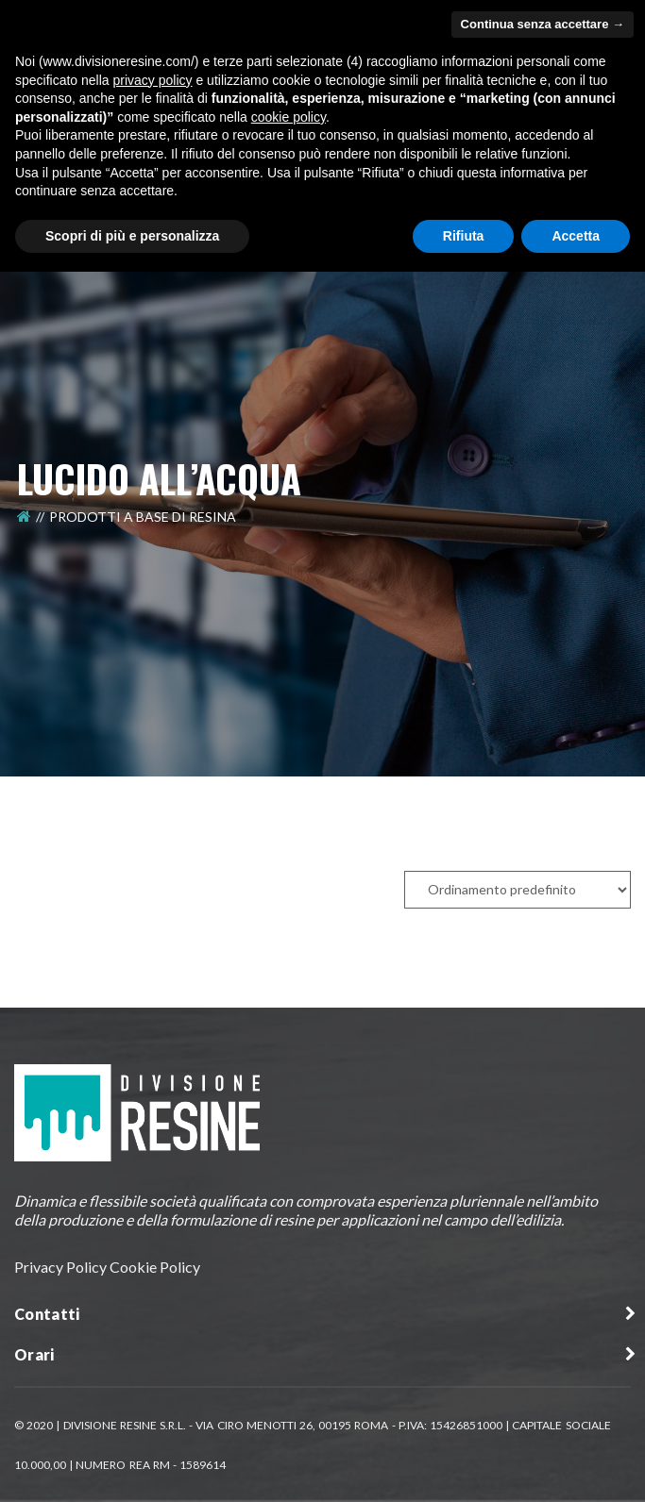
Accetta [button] (576, 235)
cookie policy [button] (288, 117)
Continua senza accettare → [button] (542, 24)
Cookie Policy (155, 1267)
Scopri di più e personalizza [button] (132, 235)
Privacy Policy (60, 1267)
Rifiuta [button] (463, 235)
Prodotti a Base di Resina (142, 517)
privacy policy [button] (153, 80)
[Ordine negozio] (517, 890)
